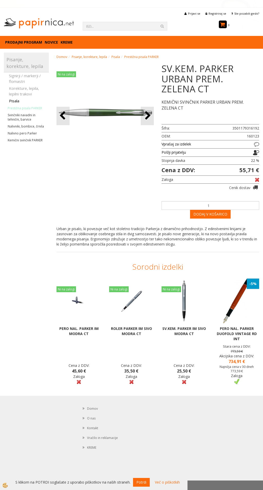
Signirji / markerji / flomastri (25, 78)
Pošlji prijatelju (174, 152)
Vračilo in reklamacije (102, 438)
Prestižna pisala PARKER (25, 108)
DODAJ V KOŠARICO (210, 214)
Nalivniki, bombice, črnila (26, 126)
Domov (62, 57)
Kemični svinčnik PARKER (25, 140)
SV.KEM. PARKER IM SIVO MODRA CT (184, 331)
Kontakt (92, 428)
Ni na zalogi (66, 74)
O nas (91, 418)
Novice (51, 42)
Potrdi (141, 482)
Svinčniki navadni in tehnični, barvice (21, 117)
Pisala (14, 100)
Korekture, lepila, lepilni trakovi (24, 91)
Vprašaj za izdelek (176, 144)
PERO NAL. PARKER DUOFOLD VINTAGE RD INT (237, 333)
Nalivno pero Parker (22, 133)
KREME (67, 42)
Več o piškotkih (167, 482)
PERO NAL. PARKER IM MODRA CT (79, 331)
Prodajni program (23, 42)
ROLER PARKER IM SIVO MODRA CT (131, 331)
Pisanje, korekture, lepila (89, 57)
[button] (147, 116)
